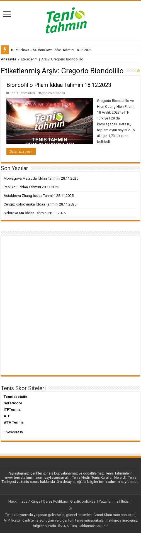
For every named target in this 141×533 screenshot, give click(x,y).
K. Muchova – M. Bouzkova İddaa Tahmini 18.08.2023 (51, 50)
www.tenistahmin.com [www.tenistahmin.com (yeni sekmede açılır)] (23, 477)
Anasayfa (8, 59)
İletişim (127, 501)
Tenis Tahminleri (22, 93)
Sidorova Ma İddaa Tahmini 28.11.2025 (34, 213)
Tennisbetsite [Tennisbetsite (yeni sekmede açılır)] (15, 397)
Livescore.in (13, 432)
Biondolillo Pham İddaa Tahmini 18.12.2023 (58, 85)
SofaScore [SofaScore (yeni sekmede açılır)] (13, 403)
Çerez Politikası (55, 501)
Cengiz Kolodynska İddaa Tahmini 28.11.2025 (40, 204)
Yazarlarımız (108, 501)
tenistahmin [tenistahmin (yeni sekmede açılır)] (109, 482)
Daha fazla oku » (21, 151)
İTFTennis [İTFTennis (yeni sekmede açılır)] (12, 409)
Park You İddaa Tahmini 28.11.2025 (31, 187)
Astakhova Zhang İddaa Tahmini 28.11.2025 (39, 196)
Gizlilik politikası (83, 501)
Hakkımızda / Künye (24, 501)
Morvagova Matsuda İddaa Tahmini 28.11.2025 (41, 178)
